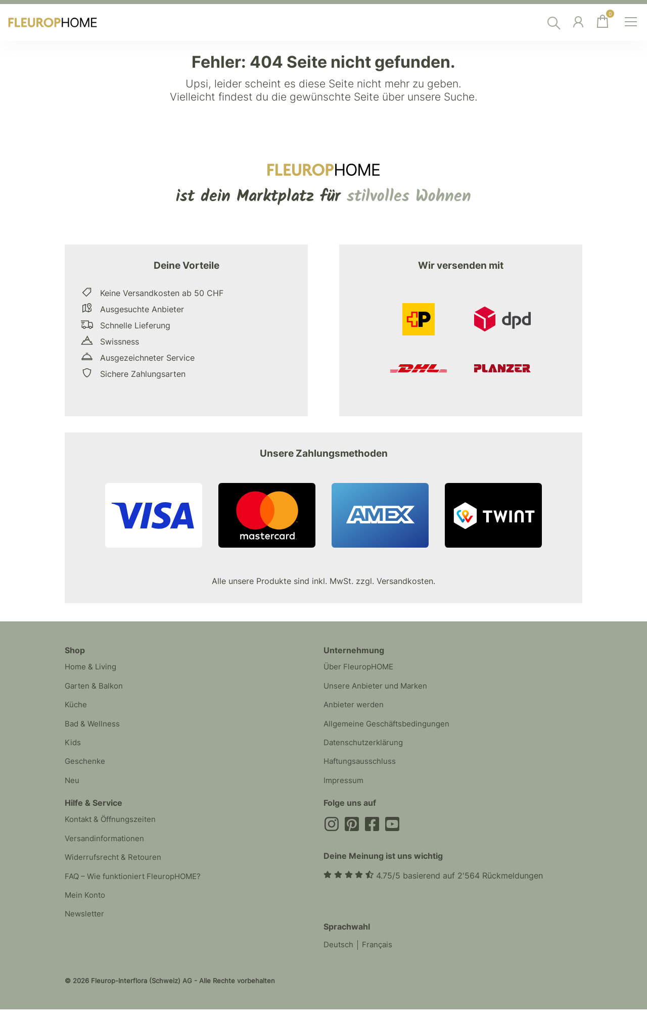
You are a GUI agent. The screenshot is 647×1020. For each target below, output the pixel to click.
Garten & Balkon (96, 688)
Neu (72, 789)
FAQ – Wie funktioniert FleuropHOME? (137, 890)
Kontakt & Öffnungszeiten (113, 829)
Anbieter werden (355, 708)
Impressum (344, 789)
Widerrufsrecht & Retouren (115, 870)
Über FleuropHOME (361, 668)
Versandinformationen (107, 850)
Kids (73, 749)
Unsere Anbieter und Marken (378, 688)
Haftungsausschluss (361, 769)
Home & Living (92, 668)
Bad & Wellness (93, 728)
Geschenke (86, 769)
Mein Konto (86, 910)
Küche (76, 708)
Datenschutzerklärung (365, 749)
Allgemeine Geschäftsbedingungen (390, 728)
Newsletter (85, 931)
